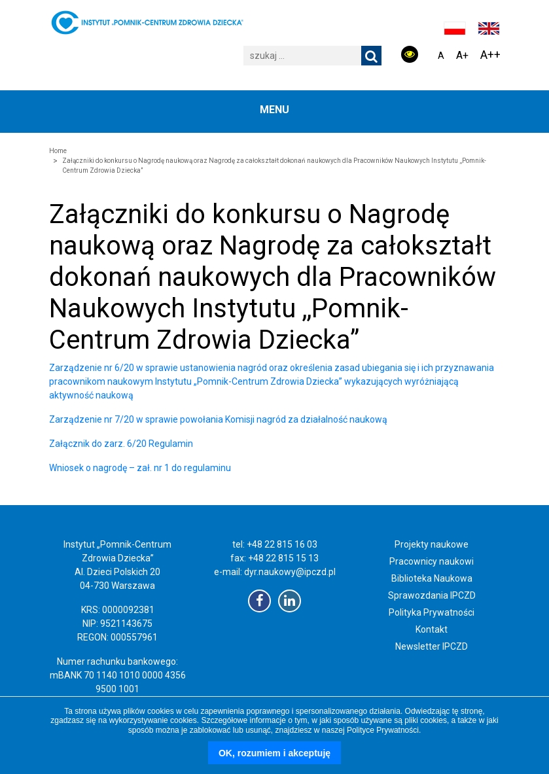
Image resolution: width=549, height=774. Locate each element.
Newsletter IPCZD (431, 646)
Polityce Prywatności (383, 730)
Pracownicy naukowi (431, 561)
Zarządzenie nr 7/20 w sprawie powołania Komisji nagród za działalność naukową (218, 419)
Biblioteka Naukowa (431, 578)
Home (58, 150)
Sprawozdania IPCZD (432, 595)
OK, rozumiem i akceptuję (274, 753)
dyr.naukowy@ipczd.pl (290, 572)
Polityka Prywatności (431, 612)
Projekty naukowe (432, 544)
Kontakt (432, 629)
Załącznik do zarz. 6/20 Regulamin (121, 443)
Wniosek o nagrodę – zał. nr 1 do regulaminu (140, 468)
